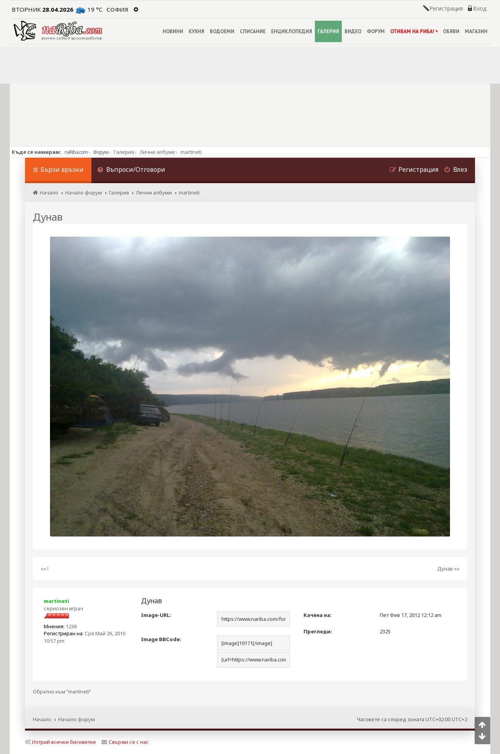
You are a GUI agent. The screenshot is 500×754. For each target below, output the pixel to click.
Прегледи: (318, 631)
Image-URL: (156, 615)
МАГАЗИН (476, 31)
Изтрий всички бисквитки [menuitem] (60, 741)
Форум (100, 151)
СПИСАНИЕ (253, 31)
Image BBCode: (161, 639)
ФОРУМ (376, 31)
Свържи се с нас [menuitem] (125, 741)
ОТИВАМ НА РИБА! (414, 31)
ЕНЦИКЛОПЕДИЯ (291, 31)
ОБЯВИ (451, 31)
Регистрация (446, 8)
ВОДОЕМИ (222, 31)
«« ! (44, 568)
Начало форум (76, 719)
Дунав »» (448, 568)
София (117, 9)
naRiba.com (76, 151)
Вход (479, 8)
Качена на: (318, 615)
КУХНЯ (196, 31)
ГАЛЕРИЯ (328, 31)
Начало (42, 719)
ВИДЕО (353, 31)
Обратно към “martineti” (62, 691)
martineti (56, 600)
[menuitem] (131, 170)
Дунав (47, 217)
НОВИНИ (172, 31)
